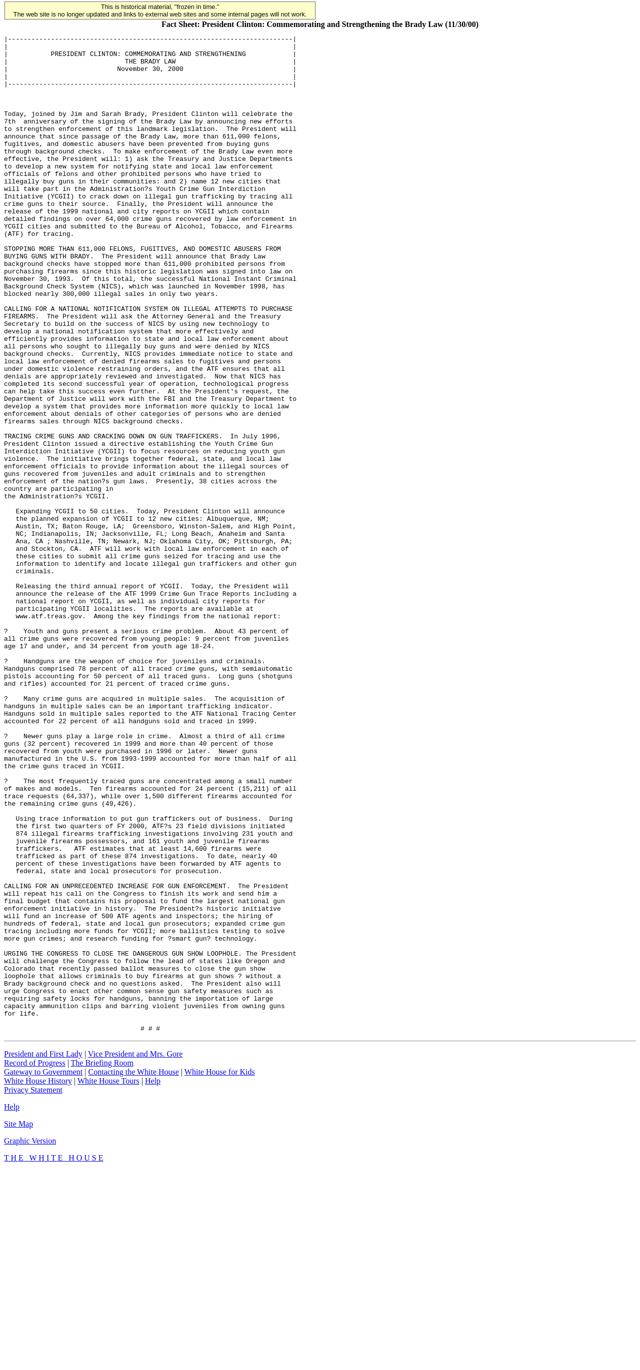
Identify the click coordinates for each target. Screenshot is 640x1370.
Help (152, 1280)
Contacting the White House (133, 1271)
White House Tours (109, 1280)
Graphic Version (30, 1340)
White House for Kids (219, 1271)
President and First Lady (43, 1253)
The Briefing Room (102, 1262)
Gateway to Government (43, 1271)
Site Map (18, 1323)
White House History (38, 1280)
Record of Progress (35, 1262)
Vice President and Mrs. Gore (135, 1253)
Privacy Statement (33, 1289)
